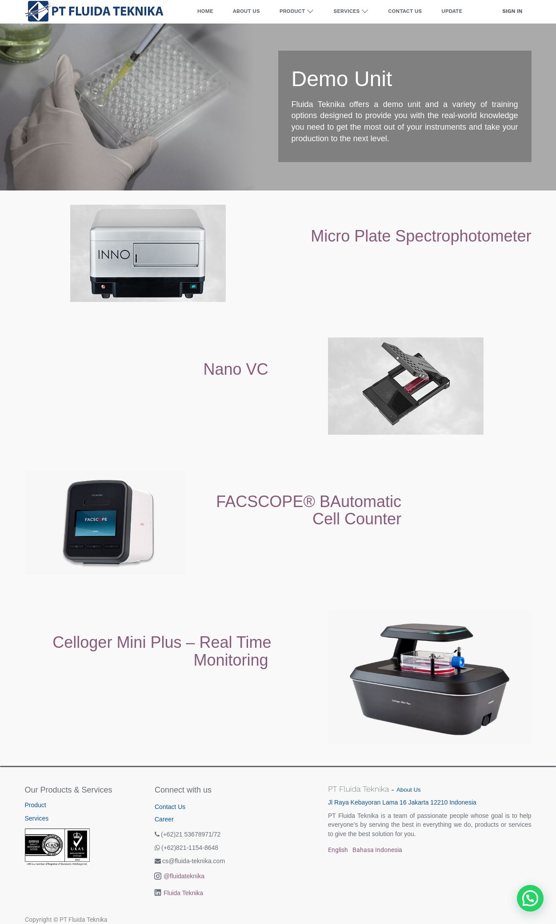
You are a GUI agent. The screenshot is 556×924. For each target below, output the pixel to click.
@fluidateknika (184, 876)
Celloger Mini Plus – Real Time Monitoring (161, 651)
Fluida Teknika (183, 892)
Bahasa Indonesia (377, 849)
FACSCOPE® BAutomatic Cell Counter (308, 510)
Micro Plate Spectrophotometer (421, 236)
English (338, 849)
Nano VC (235, 369)
